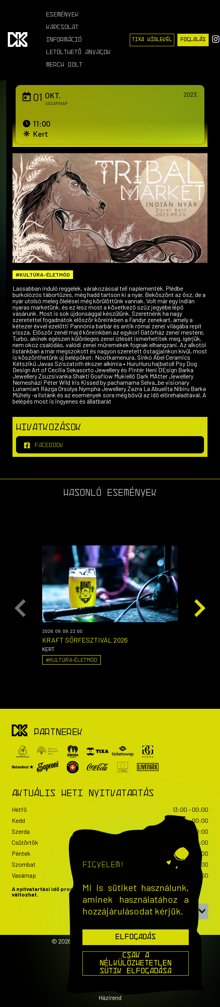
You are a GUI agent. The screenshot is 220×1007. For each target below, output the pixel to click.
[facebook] (110, 445)
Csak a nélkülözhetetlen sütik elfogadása (136, 963)
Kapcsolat (62, 27)
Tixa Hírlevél (152, 40)
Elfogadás (135, 937)
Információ (64, 40)
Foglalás (193, 40)
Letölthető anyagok (78, 52)
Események (62, 15)
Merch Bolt (64, 65)
